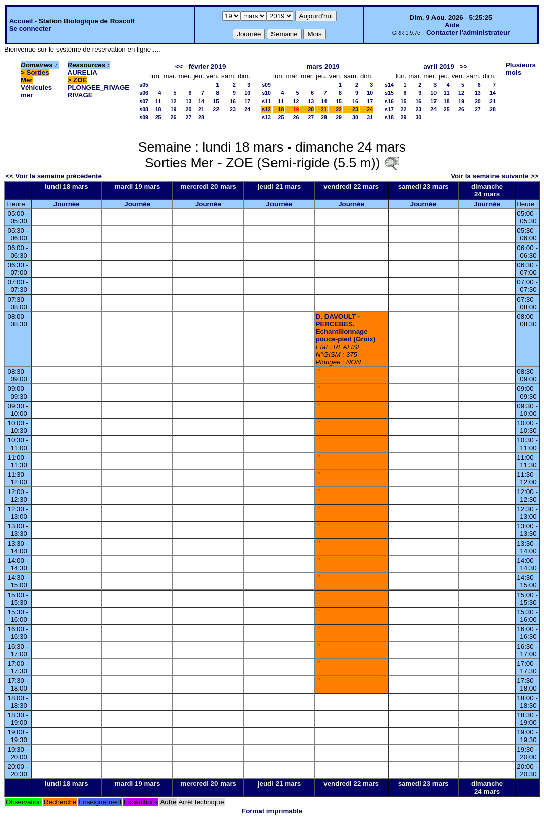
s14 (389, 85)
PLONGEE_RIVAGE (99, 87)
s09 (143, 117)
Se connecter (30, 28)
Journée (66, 204)
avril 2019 (438, 66)
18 (158, 109)
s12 (266, 109)
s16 (389, 101)
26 (174, 117)
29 (339, 117)
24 (247, 109)
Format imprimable (272, 811)
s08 (143, 109)
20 (189, 109)
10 (247, 93)
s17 (389, 109)
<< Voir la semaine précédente (54, 176)
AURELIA (82, 72)
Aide (452, 25)
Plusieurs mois (521, 68)
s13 (266, 117)
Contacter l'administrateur (468, 32)
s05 (143, 85)
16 (233, 101)
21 (201, 109)
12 (174, 101)
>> (464, 66)
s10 (266, 93)
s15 (389, 93)
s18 (389, 117)
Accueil (21, 21)
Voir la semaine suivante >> (494, 176)
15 (216, 101)
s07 (143, 101)
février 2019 (207, 66)
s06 (143, 93)
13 (189, 101)
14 (201, 101)
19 (174, 109)
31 (370, 117)
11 (158, 101)
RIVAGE (80, 95)
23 (233, 109)
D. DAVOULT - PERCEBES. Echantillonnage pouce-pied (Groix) (345, 328)
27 (189, 117)
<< (179, 66)
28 (201, 117)
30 (355, 117)
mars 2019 (322, 66)
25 (158, 117)
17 (247, 101)
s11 (266, 101)
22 (216, 109)
